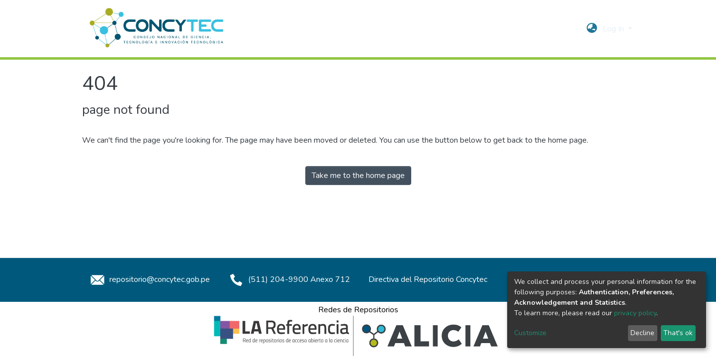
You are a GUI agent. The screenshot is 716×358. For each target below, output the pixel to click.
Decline (642, 333)
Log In (614, 28)
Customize (530, 333)
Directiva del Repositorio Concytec (427, 279)
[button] (592, 29)
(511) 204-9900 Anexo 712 (288, 279)
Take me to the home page (358, 175)
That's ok (678, 333)
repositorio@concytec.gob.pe (149, 279)
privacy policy (635, 313)
